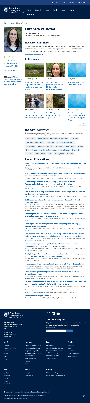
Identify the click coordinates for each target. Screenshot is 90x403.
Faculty (70, 348)
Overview (6, 345)
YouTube (58, 314)
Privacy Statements (9, 395)
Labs (48, 10)
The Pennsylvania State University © (15, 398)
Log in (83, 396)
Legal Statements (40, 395)
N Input (80, 146)
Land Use (29, 154)
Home (5, 23)
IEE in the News (8, 384)
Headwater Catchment (67, 146)
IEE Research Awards (31, 364)
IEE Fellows (71, 351)
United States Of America (59, 139)
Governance (71, 345)
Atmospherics (43, 139)
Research (39, 10)
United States (30, 139)
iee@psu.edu (7, 337)
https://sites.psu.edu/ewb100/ (35, 55)
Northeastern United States (47, 146)
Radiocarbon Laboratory (53, 356)
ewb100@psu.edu (11, 57)
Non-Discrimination (21, 395)
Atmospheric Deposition (65, 142)
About (30, 10)
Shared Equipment (51, 358)
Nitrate (49, 154)
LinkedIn (53, 314)
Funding (30, 14)
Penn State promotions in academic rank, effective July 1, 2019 (55, 115)
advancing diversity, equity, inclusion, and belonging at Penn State (33, 392)
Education (6, 351)
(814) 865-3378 (8, 334)
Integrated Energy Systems (32, 351)
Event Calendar (29, 376)
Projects (27, 361)
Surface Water (40, 154)
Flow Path (70, 154)
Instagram (48, 314)
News (64, 10)
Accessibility (30, 395)
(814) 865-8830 (11, 60)
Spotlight (6, 373)
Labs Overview (50, 345)
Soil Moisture (30, 146)
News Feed (7, 376)
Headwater (74, 139)
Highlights (27, 373)
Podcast (6, 378)
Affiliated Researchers (74, 353)
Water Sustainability (10, 84)
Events (73, 10)
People (56, 10)
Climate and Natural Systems (13, 79)
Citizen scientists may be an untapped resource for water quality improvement (34, 115)
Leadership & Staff (73, 356)
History (6, 353)
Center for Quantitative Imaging (54, 348)
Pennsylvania (59, 154)
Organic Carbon (31, 150)
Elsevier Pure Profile (10, 70)
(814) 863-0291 (8, 332)
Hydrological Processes (47, 150)
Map (5, 328)
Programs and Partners (10, 348)
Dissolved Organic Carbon (35, 142)
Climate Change (64, 150)
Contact (6, 359)
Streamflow (50, 142)
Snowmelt (75, 150)
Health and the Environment (12, 82)
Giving (5, 356)
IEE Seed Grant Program (53, 373)
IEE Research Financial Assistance (55, 376)
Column (6, 381)
